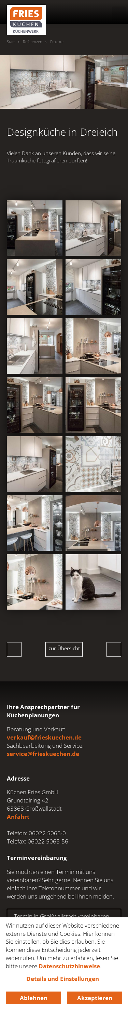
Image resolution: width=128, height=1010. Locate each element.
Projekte (56, 41)
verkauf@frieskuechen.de (44, 737)
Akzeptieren (94, 998)
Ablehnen (33, 998)
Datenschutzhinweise (69, 966)
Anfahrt (18, 817)
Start (11, 41)
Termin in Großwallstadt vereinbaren (61, 916)
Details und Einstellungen (62, 979)
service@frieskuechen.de (43, 754)
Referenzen (32, 41)
